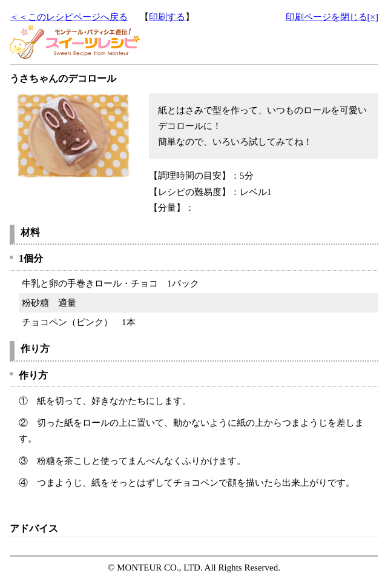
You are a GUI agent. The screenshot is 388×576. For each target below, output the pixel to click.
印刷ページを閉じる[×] (332, 17)
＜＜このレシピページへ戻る (69, 17)
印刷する (167, 17)
